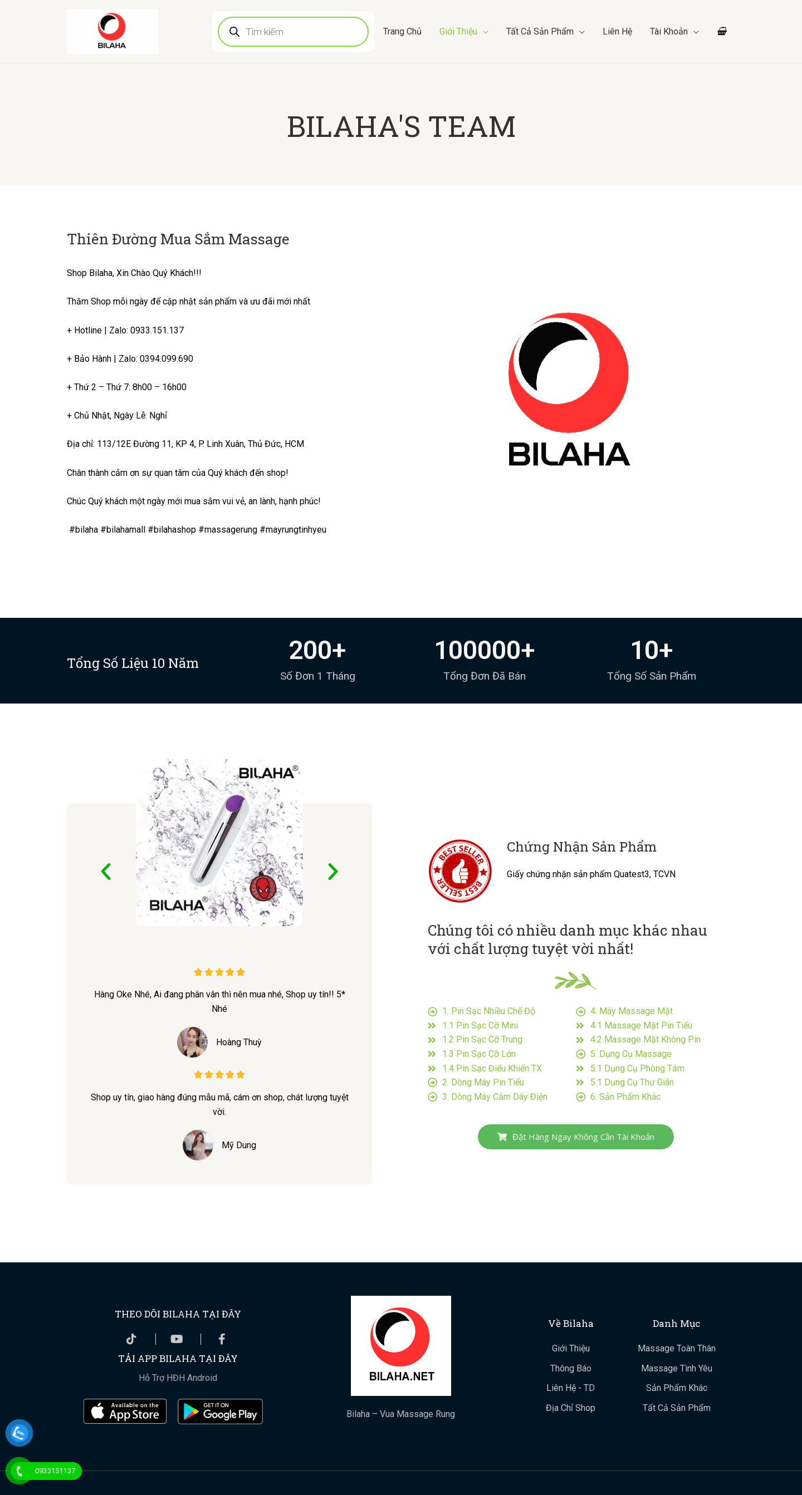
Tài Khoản (668, 31)
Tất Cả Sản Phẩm (539, 31)
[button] (106, 871)
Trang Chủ (402, 31)
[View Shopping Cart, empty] (721, 32)
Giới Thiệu (458, 31)
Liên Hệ (617, 31)
